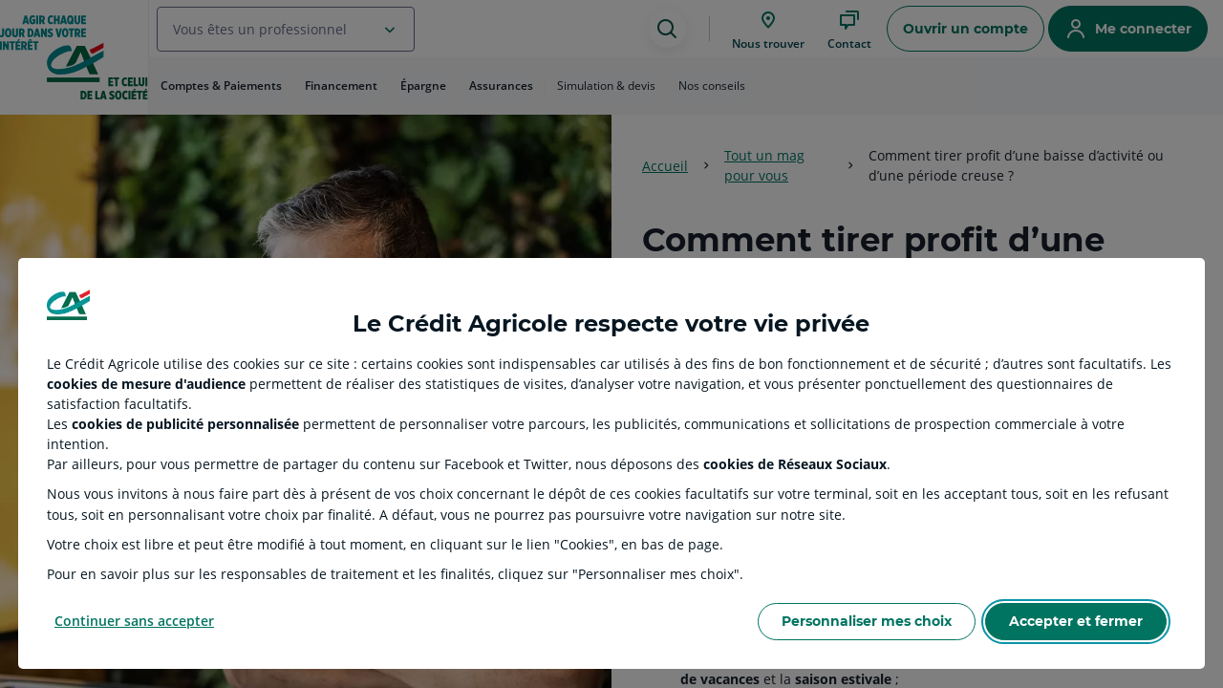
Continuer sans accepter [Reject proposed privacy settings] (134, 621)
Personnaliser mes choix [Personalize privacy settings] (867, 621)
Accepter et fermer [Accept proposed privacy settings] (1076, 621)
